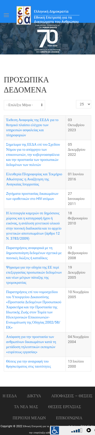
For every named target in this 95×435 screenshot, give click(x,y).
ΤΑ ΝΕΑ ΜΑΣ (26, 406)
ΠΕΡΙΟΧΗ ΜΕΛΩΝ (29, 417)
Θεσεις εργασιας (64, 406)
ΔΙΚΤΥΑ (34, 395)
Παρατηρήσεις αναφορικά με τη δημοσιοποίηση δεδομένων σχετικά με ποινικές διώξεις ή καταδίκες (34, 253)
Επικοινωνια (69, 417)
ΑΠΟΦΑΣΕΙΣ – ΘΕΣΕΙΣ (71, 395)
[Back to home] (48, 15)
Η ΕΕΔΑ (10, 395)
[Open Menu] (6, 15)
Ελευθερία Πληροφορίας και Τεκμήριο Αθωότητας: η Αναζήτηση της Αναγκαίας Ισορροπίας (34, 179)
